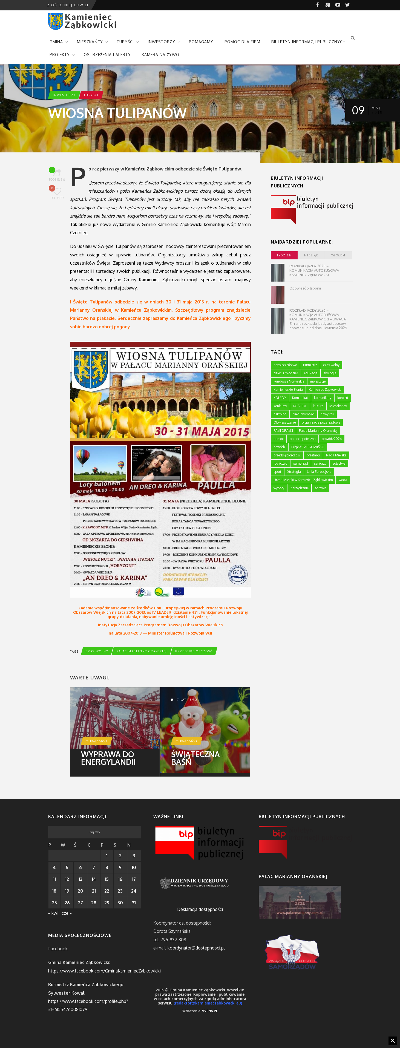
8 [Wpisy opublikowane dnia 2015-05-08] (106, 867)
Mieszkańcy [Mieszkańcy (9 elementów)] (338, 406)
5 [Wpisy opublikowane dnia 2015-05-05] (67, 867)
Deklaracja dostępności (200, 909)
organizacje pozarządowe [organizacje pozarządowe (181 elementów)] (321, 422)
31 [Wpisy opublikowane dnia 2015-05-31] (134, 902)
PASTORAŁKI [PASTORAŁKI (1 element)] (283, 431)
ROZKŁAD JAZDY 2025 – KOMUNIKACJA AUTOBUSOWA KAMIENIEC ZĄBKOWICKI (314, 270)
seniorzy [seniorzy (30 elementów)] (320, 463)
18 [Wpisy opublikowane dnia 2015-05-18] (54, 891)
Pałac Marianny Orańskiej (141, 651)
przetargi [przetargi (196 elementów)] (313, 455)
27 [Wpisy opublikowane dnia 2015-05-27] (80, 902)
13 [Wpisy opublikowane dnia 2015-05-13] (80, 879)
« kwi (53, 913)
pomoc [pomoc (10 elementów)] (279, 439)
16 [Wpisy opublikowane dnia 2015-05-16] (120, 879)
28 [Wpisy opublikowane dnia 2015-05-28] (93, 902)
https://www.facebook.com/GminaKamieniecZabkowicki (104, 971)
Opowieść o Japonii (305, 288)
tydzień (284, 255)
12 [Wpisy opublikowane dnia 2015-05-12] (67, 879)
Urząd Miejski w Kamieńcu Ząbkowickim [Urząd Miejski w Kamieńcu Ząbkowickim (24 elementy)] (303, 480)
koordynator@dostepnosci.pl (196, 948)
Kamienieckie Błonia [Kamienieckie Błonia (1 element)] (288, 389)
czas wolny (97, 651)
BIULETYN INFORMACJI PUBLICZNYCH (308, 41)
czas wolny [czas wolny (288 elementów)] (331, 365)
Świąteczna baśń (195, 758)
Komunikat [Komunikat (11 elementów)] (300, 398)
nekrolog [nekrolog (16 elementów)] (280, 414)
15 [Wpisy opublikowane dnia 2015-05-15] (107, 879)
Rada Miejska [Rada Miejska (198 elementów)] (336, 455)
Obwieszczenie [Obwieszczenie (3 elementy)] (285, 422)
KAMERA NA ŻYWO (160, 54)
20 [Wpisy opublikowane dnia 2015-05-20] (80, 891)
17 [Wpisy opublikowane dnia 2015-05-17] (134, 879)
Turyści (91, 95)
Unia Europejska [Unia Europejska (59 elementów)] (319, 472)
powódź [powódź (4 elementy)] (279, 447)
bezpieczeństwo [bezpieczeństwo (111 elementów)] (285, 365)
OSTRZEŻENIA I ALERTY (107, 54)
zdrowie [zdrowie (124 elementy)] (320, 488)
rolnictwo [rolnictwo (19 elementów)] (280, 463)
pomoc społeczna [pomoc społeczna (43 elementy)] (303, 439)
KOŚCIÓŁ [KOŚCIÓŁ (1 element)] (300, 406)
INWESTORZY (161, 41)
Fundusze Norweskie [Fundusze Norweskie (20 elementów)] (289, 381)
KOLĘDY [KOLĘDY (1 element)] (280, 398)
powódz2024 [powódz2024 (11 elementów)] (332, 439)
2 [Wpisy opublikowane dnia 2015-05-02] (120, 855)
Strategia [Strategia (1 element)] (294, 472)
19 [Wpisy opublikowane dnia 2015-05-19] (67, 891)
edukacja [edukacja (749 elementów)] (311, 373)
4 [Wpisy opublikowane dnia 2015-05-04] (54, 867)
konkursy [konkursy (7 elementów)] (280, 406)
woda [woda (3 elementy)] (343, 480)
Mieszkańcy (97, 740)
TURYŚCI (125, 41)
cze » (67, 913)
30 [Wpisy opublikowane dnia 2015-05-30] (120, 902)
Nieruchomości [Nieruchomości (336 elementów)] (304, 414)
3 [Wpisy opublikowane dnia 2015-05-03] (134, 855)
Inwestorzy (64, 95)
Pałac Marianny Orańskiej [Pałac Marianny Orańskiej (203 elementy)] (318, 431)
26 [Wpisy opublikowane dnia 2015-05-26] (67, 902)
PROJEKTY (60, 54)
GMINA (56, 41)
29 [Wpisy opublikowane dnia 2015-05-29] (107, 902)
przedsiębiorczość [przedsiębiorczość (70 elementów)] (287, 455)
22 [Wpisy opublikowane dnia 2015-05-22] (106, 891)
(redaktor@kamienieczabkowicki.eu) (208, 1003)
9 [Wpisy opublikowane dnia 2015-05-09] (120, 867)
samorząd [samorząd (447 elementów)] (300, 463)
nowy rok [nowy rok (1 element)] (327, 414)
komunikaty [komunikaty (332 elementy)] (322, 398)
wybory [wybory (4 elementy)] (279, 488)
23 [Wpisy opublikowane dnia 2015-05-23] (120, 891)
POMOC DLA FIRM (242, 41)
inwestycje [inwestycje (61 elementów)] (318, 381)
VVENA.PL (210, 1011)
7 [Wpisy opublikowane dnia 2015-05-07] (94, 867)
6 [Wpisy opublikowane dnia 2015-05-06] (80, 867)
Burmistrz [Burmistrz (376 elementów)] (310, 365)
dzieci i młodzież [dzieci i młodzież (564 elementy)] (286, 373)
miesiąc (311, 255)
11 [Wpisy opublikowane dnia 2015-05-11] (54, 879)
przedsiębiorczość (193, 651)
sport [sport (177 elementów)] (277, 472)
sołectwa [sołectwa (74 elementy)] (339, 463)
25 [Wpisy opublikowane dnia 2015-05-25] (54, 902)
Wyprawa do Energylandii (108, 758)
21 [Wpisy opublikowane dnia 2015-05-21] (94, 891)
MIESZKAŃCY (90, 41)
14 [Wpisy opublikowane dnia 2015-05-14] (94, 879)
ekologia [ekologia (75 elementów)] (330, 373)
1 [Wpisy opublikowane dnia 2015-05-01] (107, 855)
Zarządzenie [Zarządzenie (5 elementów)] (299, 488)
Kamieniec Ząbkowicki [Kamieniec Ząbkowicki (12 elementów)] (325, 389)
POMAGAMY (201, 41)
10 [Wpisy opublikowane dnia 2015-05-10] (134, 867)
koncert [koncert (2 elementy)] (342, 398)
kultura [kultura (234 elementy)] (318, 406)
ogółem (338, 255)
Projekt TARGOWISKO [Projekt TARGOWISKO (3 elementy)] (307, 447)
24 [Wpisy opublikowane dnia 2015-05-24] (134, 891)
